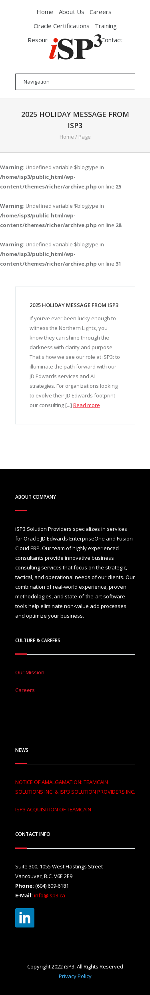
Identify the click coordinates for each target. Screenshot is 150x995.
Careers (101, 12)
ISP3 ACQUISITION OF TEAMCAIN (53, 809)
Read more (86, 405)
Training (106, 26)
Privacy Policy (75, 976)
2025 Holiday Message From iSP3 (74, 305)
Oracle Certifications (62, 26)
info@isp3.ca (49, 895)
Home (45, 12)
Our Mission (29, 672)
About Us (71, 12)
